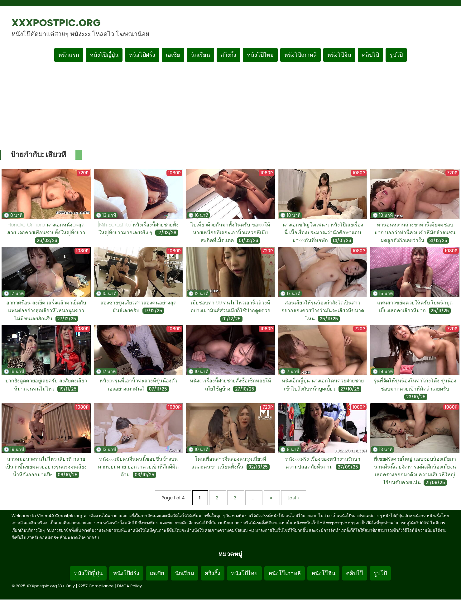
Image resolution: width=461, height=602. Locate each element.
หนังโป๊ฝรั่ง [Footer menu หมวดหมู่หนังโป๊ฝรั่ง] (126, 573)
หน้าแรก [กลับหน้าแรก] (68, 55)
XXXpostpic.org (56, 23)
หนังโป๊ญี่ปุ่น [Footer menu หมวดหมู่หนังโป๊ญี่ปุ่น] (88, 573)
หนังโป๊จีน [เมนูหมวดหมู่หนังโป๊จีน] (339, 55)
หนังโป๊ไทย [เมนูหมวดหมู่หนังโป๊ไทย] (260, 55)
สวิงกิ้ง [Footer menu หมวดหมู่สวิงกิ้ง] (212, 573)
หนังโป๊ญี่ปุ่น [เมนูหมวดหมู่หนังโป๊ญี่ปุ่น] (104, 55)
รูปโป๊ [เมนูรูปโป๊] (396, 55)
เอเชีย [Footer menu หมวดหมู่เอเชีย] (157, 573)
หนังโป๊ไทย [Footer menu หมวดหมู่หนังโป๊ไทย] (244, 573)
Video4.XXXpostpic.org (59, 516)
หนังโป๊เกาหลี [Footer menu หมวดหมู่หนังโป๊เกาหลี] (284, 573)
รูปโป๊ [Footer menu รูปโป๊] (380, 573)
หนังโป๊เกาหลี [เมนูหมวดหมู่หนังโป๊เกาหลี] (300, 55)
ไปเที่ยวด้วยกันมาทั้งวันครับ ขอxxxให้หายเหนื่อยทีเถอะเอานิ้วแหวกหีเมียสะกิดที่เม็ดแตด (230, 232)
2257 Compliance (96, 586)
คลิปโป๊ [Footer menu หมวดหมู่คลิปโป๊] (354, 573)
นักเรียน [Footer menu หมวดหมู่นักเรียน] (184, 573)
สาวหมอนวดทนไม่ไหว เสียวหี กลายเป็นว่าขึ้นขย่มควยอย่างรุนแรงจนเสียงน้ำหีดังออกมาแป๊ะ (46, 466)
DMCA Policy (129, 586)
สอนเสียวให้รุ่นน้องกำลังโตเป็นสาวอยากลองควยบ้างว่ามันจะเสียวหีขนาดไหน (322, 310)
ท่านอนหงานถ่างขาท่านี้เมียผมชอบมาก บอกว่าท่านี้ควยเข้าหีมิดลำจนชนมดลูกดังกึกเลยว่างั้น (415, 232)
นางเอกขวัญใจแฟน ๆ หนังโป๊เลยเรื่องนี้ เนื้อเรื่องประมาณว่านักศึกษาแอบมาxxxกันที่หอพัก (322, 232)
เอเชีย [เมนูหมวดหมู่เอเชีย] (173, 55)
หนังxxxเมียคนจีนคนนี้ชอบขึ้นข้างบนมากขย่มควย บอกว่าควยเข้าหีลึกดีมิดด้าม (138, 466)
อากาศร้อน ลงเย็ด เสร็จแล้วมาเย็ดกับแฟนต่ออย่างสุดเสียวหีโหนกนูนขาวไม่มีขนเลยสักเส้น (46, 310)
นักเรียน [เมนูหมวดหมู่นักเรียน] (200, 55)
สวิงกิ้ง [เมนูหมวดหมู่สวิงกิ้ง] (228, 55)
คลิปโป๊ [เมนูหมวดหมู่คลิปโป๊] (370, 55)
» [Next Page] (271, 498)
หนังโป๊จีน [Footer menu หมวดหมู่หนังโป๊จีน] (323, 573)
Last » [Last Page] (294, 498)
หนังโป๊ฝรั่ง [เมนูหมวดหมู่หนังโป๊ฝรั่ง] (142, 55)
